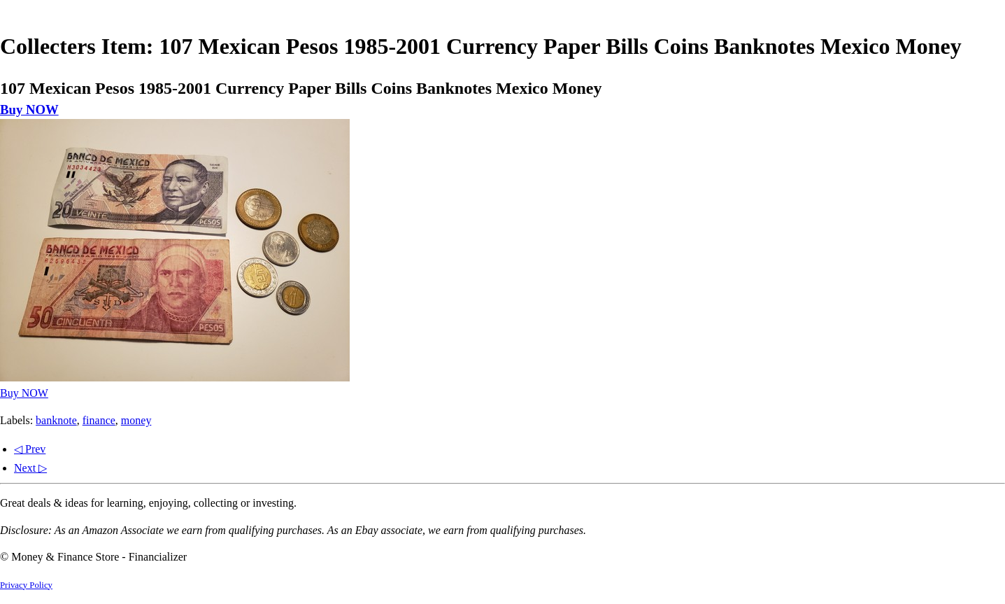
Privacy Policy (26, 585)
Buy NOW (29, 109)
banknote (56, 420)
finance (99, 420)
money (136, 420)
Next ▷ (30, 468)
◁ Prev (29, 449)
